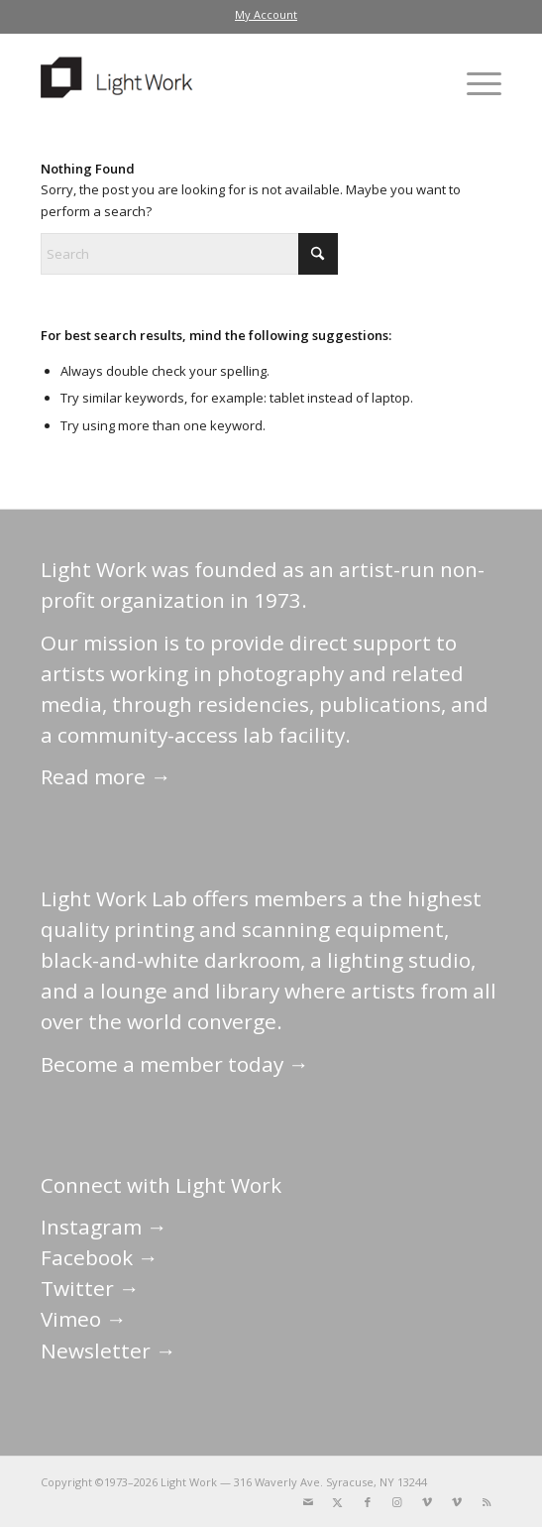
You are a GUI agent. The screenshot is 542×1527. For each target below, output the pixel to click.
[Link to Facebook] (367, 1502)
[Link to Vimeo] (427, 1502)
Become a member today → (175, 1064)
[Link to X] (338, 1502)
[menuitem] (266, 15)
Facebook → (100, 1257)
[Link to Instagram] (397, 1502)
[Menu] (474, 83)
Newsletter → (108, 1350)
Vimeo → (84, 1319)
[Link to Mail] (308, 1502)
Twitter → (90, 1288)
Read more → (106, 776)
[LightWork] (225, 83)
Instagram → (104, 1226)
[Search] (189, 254)
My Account (266, 14)
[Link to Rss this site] (486, 1502)
